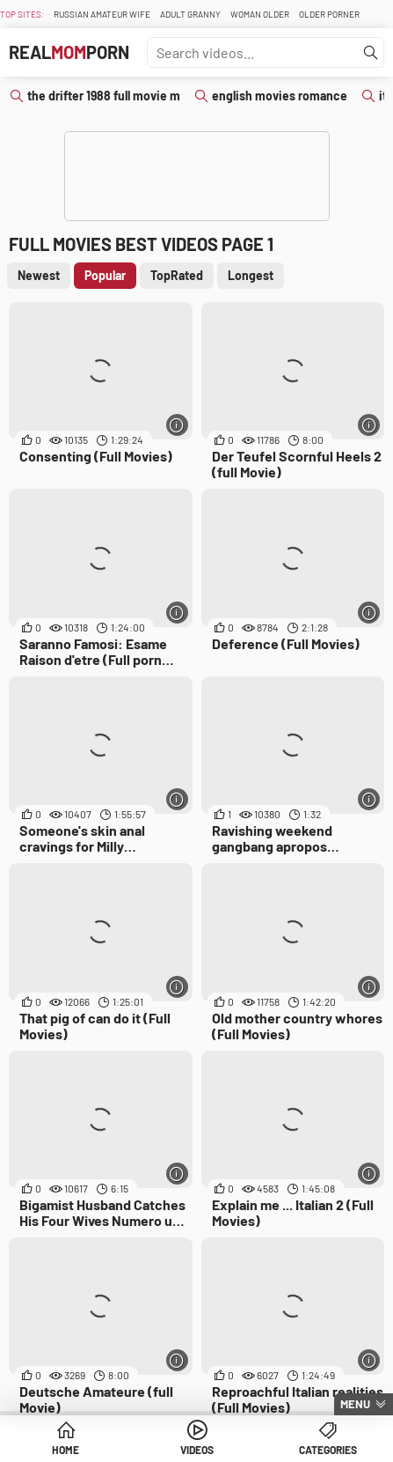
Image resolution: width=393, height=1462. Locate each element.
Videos (197, 1450)
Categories (328, 1450)
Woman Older (259, 14)
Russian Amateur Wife (102, 14)
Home (65, 1450)
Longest (250, 275)
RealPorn (69, 52)
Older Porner (329, 14)
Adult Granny (190, 14)
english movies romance (279, 95)
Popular (105, 275)
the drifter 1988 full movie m (103, 95)
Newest (39, 275)
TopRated (176, 275)
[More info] (177, 425)
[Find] (371, 53)
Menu (355, 1404)
